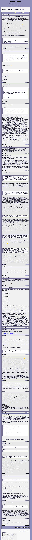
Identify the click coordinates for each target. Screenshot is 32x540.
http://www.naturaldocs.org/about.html (9, 333)
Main (9, 9)
